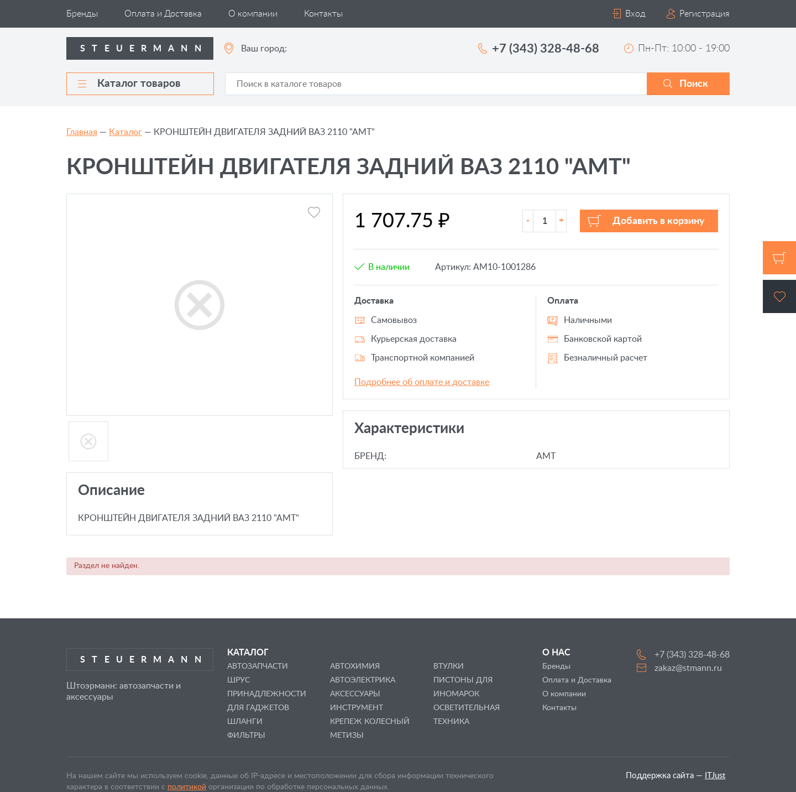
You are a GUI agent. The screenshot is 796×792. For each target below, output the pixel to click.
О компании (252, 13)
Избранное (779, 296)
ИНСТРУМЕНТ (356, 708)
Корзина (779, 257)
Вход (635, 13)
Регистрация (704, 13)
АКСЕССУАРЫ (355, 694)
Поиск (693, 84)
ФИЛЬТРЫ (246, 735)
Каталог (125, 132)
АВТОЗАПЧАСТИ (257, 666)
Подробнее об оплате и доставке (421, 382)
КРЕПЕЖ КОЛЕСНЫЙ (370, 722)
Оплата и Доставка (163, 13)
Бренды (82, 13)
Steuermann (144, 48)
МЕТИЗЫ (347, 735)
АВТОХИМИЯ (355, 666)
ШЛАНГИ (245, 722)
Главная (81, 132)
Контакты (323, 13)
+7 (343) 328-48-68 (545, 49)
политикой (186, 787)
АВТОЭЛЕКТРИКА (362, 680)
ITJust (715, 776)
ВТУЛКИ (448, 666)
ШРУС (238, 680)
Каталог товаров (129, 84)
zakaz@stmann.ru (688, 668)
